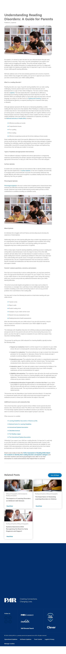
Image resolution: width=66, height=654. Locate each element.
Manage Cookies (9, 643)
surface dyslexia (25, 170)
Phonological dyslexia (10, 185)
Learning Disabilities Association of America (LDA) (23, 421)
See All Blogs (55, 475)
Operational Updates (10, 639)
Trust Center (38, 639)
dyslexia (12, 92)
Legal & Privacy (49, 639)
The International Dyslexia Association (20, 437)
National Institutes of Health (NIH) (16, 118)
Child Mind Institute (14, 430)
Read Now (10, 506)
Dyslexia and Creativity (34, 98)
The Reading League (15, 434)
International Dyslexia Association (18, 427)
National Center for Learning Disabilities (20, 424)
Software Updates (25, 639)
